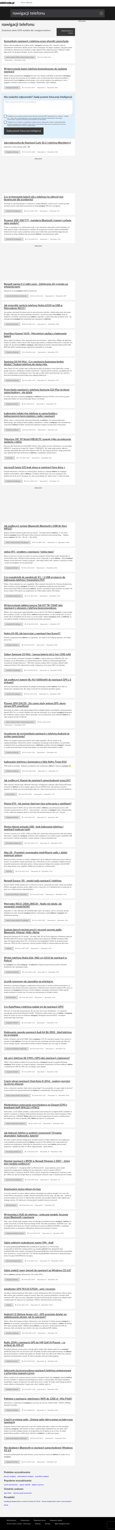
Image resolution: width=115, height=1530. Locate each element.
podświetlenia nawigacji (25, 1476)
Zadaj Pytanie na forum (67, 32)
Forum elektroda (26, 2)
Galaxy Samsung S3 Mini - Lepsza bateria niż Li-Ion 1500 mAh (37, 654)
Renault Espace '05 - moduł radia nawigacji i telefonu (32, 880)
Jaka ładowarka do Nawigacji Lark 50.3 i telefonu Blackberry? (37, 143)
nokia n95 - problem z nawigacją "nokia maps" (29, 552)
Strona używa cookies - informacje (19, 1524)
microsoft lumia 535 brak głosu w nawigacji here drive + (34, 467)
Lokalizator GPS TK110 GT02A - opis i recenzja (29, 1289)
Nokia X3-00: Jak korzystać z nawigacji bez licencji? (32, 633)
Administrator (11, 1520)
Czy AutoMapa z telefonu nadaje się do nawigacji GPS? (34, 1007)
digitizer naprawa (38, 1485)
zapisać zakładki (24, 1485)
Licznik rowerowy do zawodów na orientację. (28, 981)
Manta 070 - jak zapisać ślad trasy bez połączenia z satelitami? (38, 803)
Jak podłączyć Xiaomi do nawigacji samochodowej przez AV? (37, 780)
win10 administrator (11, 1485)
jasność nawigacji (10, 1476)
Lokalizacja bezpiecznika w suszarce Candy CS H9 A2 (22, 1501)
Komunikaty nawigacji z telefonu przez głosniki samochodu (36, 41)
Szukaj (101, 13)
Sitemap (38, 1524)
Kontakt (47, 1524)
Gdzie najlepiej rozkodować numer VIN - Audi (28, 1242)
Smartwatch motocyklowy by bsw (22, 1189)
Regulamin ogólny (56, 1520)
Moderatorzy (25, 1520)
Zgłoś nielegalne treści (62, 1524)
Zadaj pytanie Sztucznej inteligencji (23, 131)
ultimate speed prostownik (22, 1493)
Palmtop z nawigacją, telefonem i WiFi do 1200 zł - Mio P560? (38, 1398)
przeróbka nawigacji (42, 1476)
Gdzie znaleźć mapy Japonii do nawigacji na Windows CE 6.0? (37, 1270)
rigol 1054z (8, 1493)
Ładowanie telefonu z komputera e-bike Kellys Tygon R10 (35, 762)
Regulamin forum (40, 1520)
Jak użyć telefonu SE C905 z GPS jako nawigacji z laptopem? (37, 1058)
